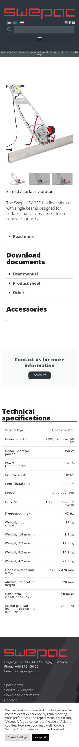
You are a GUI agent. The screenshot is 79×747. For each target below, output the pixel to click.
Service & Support (18, 689)
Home (5, 52)
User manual (25, 274)
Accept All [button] (40, 737)
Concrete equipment (24, 52)
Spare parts (13, 684)
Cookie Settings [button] (17, 737)
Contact (39, 375)
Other (18, 292)
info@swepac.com (28, 671)
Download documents (21, 695)
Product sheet (26, 283)
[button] (39, 38)
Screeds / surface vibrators (55, 52)
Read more (24, 236)
